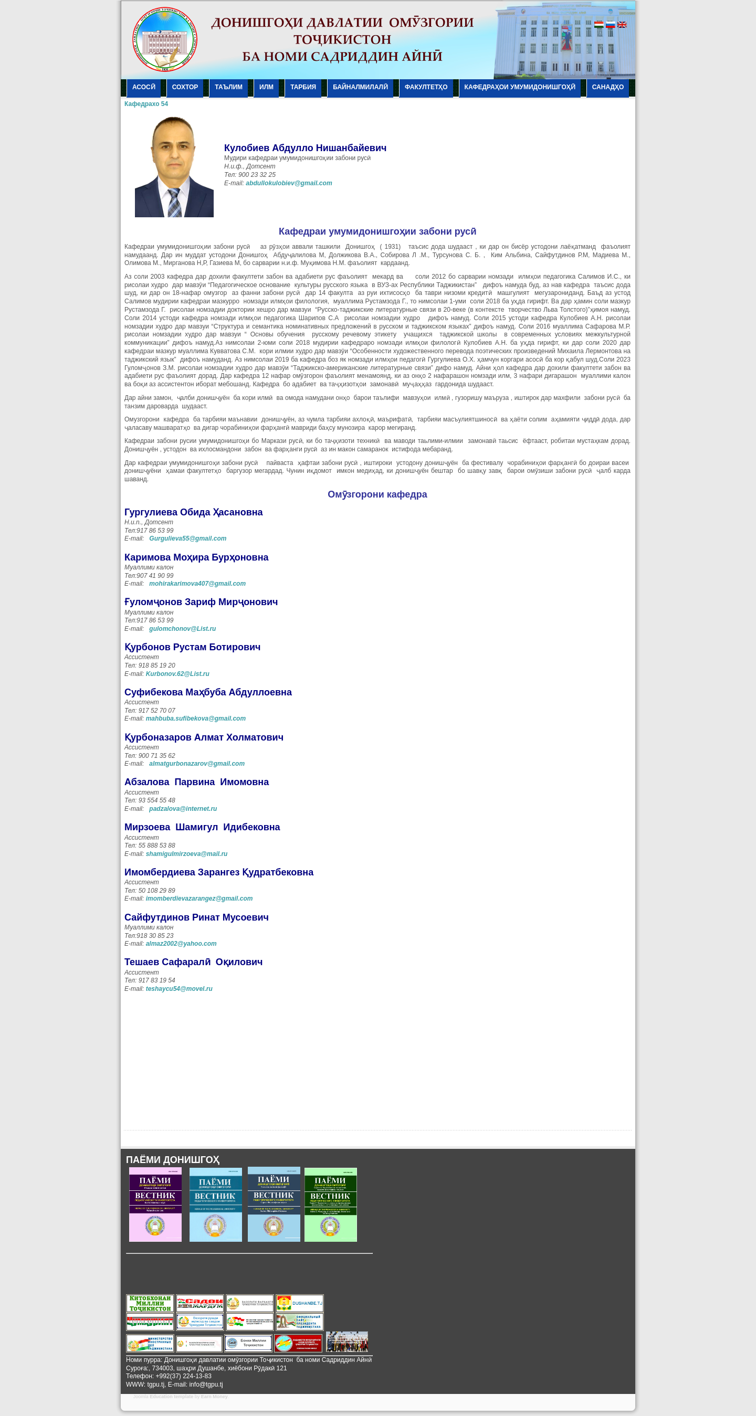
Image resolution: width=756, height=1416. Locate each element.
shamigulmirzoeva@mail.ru (187, 854)
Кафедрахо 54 (146, 104)
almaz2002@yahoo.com (181, 943)
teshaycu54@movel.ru (179, 988)
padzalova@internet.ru (183, 808)
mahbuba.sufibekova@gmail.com (196, 718)
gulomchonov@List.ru (182, 628)
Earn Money (214, 1396)
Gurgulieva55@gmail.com (187, 538)
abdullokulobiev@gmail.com (289, 183)
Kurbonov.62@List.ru (177, 674)
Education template (171, 1396)
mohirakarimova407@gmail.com (197, 583)
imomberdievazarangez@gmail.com (199, 898)
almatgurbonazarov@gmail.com (197, 763)
